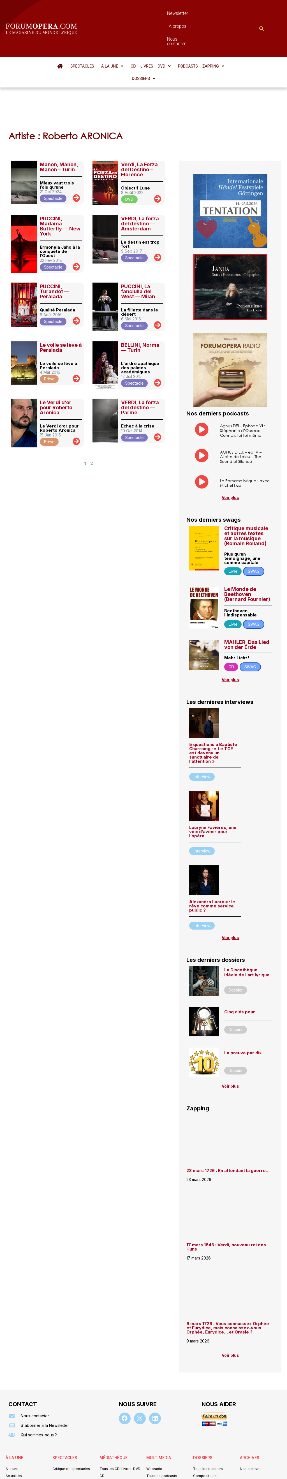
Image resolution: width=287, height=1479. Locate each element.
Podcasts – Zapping (187, 36)
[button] (100, 36)
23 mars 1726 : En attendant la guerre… (228, 1128)
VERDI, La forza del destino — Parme (140, 365)
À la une (100, 36)
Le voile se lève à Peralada (61, 304)
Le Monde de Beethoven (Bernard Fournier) (247, 552)
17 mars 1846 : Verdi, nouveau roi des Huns (226, 1205)
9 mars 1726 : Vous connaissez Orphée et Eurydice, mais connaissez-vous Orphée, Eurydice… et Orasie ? (227, 1286)
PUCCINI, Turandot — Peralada (54, 249)
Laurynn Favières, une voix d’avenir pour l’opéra (213, 789)
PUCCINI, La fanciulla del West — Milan (138, 249)
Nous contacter (193, 13)
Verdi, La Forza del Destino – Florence (139, 127)
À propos (161, 13)
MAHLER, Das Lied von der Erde (246, 602)
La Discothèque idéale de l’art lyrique (247, 930)
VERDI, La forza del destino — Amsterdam (140, 181)
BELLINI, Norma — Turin (140, 304)
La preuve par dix (242, 1010)
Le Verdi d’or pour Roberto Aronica (56, 365)
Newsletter (133, 13)
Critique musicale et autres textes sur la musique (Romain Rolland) (246, 493)
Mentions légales (109, 1466)
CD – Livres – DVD (138, 36)
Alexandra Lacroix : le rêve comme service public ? (212, 864)
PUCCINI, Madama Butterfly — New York (60, 183)
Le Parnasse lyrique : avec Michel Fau (245, 441)
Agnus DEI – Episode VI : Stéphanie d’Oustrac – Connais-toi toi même (242, 387)
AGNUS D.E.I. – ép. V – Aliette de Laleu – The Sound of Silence (240, 414)
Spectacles (71, 36)
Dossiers (227, 36)
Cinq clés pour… (241, 970)
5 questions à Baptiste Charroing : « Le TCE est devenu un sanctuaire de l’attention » (213, 711)
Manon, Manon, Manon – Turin (59, 124)
